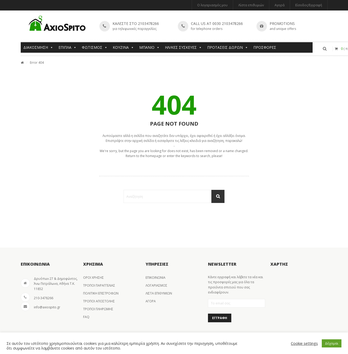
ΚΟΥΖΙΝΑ (123, 47)
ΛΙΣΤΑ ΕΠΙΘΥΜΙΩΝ (159, 293)
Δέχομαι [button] (331, 343)
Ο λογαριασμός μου (212, 5)
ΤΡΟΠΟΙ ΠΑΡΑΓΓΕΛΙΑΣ (99, 285)
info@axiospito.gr (47, 307)
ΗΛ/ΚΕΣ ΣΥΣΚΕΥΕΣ (183, 47)
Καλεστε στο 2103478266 (136, 23)
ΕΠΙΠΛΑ (67, 47)
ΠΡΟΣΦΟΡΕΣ (264, 47)
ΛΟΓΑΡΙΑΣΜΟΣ (156, 285)
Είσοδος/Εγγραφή (308, 5)
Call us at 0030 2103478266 (217, 23)
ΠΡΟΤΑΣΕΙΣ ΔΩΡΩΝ (227, 47)
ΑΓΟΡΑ (151, 301)
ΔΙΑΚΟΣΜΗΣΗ (38, 47)
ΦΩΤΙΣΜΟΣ (95, 47)
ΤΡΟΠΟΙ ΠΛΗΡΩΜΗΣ (98, 309)
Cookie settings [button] (304, 343)
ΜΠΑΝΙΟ (149, 47)
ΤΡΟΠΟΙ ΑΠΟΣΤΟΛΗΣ (99, 301)
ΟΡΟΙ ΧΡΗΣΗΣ (93, 277)
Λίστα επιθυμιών (251, 5)
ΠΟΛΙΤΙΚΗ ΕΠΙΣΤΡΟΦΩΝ (101, 293)
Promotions (282, 23)
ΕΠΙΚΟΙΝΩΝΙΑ (155, 277)
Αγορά (280, 5)
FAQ (86, 317)
